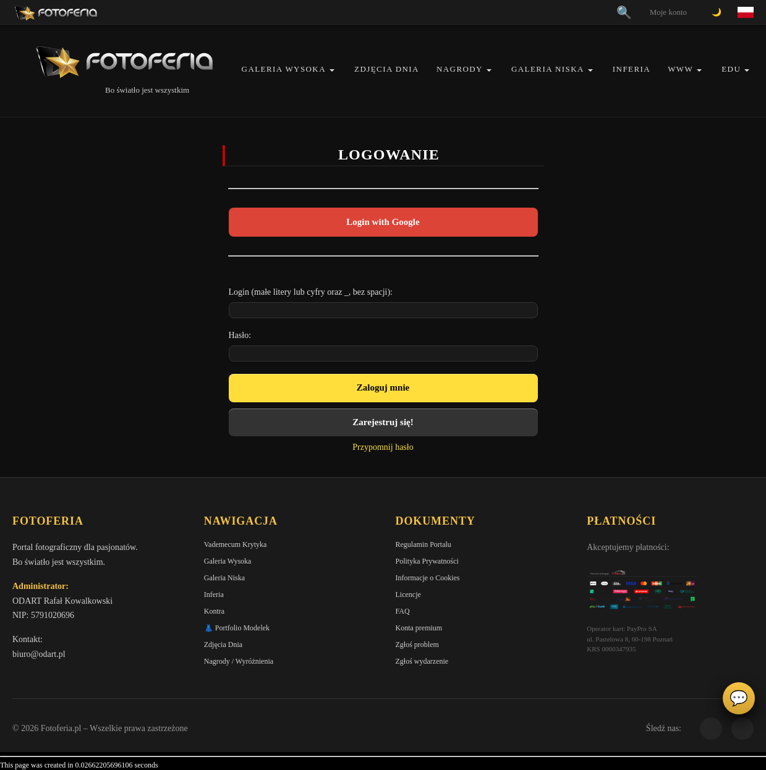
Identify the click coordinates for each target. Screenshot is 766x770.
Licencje (408, 594)
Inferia (631, 69)
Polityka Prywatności (427, 561)
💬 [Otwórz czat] (739, 698)
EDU (731, 69)
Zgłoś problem (417, 644)
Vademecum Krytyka (235, 544)
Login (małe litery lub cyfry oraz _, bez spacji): (311, 292)
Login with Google (382, 222)
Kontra (214, 611)
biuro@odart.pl (39, 654)
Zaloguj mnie (383, 387)
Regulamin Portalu (423, 544)
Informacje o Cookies (428, 577)
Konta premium (419, 628)
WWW (680, 69)
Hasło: (240, 335)
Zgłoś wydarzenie (422, 661)
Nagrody (459, 69)
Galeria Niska (547, 69)
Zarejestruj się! (382, 422)
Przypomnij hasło (382, 447)
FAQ (403, 611)
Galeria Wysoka (284, 69)
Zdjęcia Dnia (386, 69)
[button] (332, 70)
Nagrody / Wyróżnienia (238, 661)
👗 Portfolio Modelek (237, 628)
